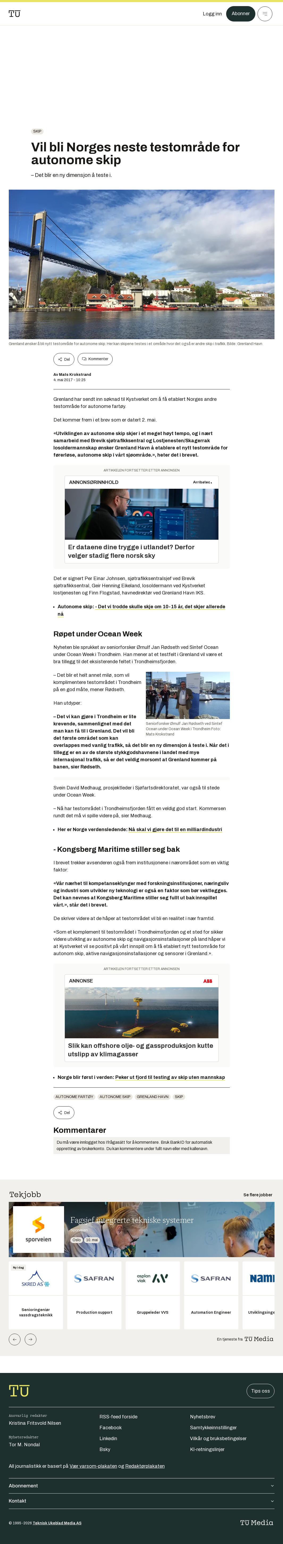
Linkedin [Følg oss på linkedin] (108, 1438)
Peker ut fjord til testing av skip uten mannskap (170, 1077)
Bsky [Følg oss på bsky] (104, 1449)
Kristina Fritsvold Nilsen (35, 1423)
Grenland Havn (152, 1097)
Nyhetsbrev (202, 1416)
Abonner (240, 13)
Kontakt (141, 1501)
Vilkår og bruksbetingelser (218, 1438)
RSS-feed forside (118, 1416)
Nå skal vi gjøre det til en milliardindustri (175, 829)
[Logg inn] (212, 14)
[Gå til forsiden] (14, 14)
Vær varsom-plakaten (93, 1466)
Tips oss (260, 1391)
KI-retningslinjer (207, 1449)
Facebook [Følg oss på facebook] (110, 1427)
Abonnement (141, 1485)
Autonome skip (115, 1097)
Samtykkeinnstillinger (213, 1427)
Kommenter (95, 359)
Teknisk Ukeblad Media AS (57, 1523)
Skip (37, 131)
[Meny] (264, 13)
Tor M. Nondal (24, 1444)
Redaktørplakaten (145, 1466)
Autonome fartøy (74, 1097)
